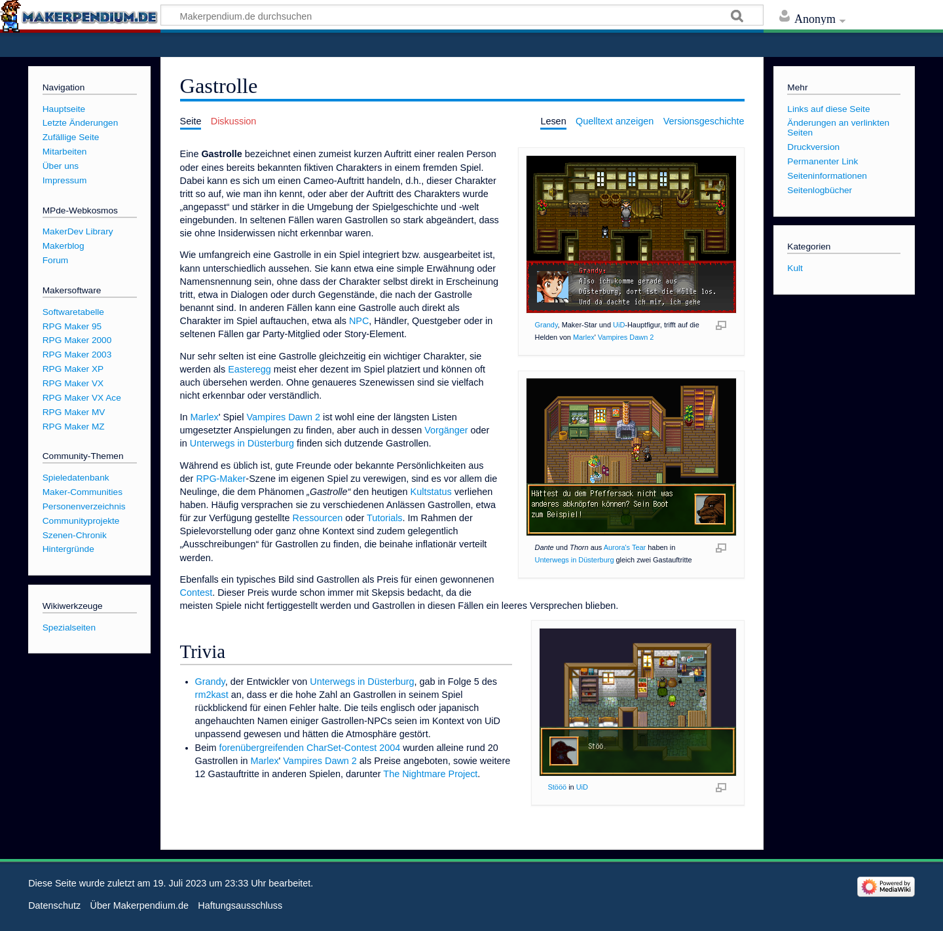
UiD (619, 325)
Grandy (546, 325)
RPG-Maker (221, 478)
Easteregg (249, 369)
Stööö (557, 787)
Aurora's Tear (625, 547)
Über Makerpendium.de (139, 905)
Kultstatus (431, 491)
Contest (196, 592)
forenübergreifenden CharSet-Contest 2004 (309, 747)
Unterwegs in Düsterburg (574, 560)
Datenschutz (54, 905)
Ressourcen (318, 518)
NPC (359, 321)
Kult (795, 268)
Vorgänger (446, 430)
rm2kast (212, 694)
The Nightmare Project (430, 774)
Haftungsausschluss (240, 905)
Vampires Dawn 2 (626, 337)
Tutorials (385, 518)
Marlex (584, 337)
